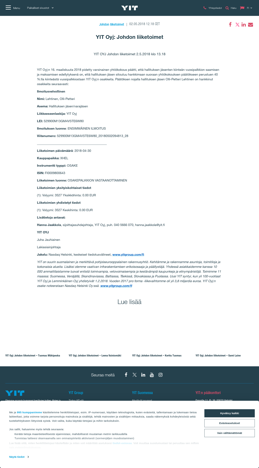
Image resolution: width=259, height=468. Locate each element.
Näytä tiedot (16, 456)
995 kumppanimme (29, 412)
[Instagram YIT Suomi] (160, 375)
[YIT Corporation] (143, 375)
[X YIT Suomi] (134, 375)
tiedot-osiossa (122, 443)
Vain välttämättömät (229, 432)
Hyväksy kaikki (229, 413)
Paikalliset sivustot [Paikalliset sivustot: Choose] (40, 8)
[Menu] (12, 7)
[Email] (250, 24)
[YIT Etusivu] (129, 8)
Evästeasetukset (229, 423)
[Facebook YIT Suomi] (126, 375)
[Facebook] (230, 24)
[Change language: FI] (247, 8)
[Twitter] (237, 24)
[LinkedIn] (243, 24)
